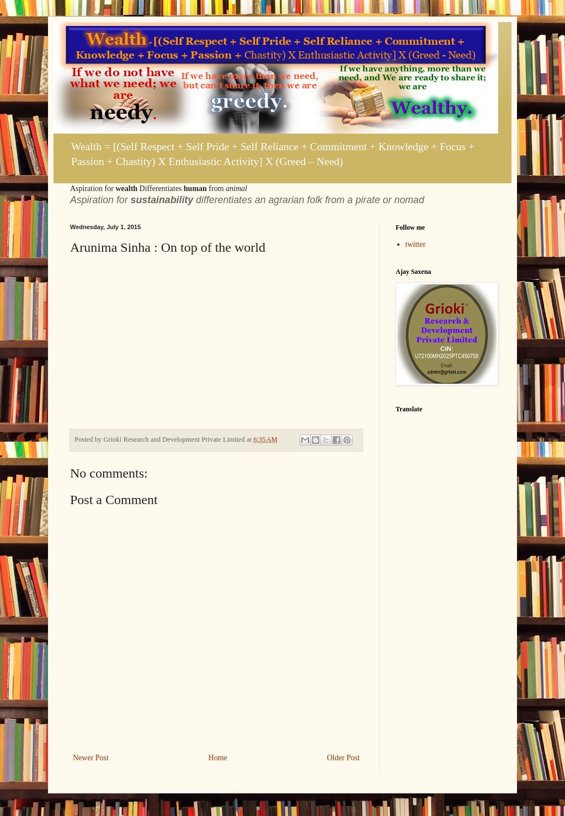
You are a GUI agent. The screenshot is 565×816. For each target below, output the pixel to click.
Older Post (343, 758)
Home (218, 758)
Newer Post (91, 758)
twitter (416, 244)
